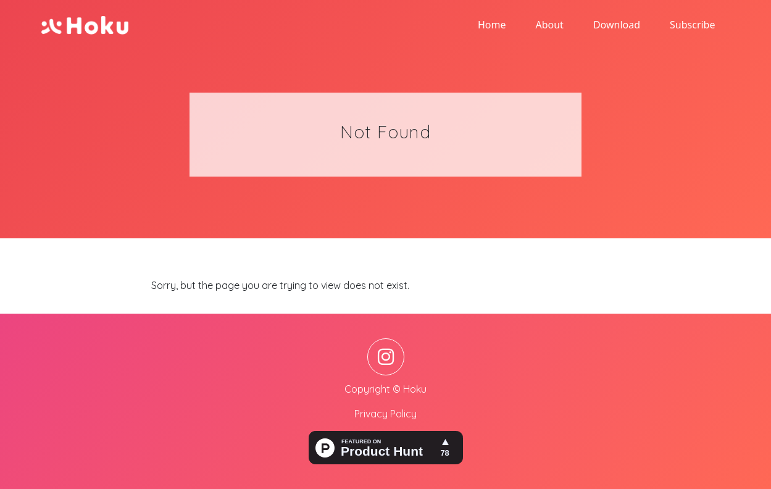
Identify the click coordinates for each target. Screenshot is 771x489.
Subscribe (692, 24)
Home (492, 24)
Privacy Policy (385, 414)
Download (616, 24)
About (549, 24)
